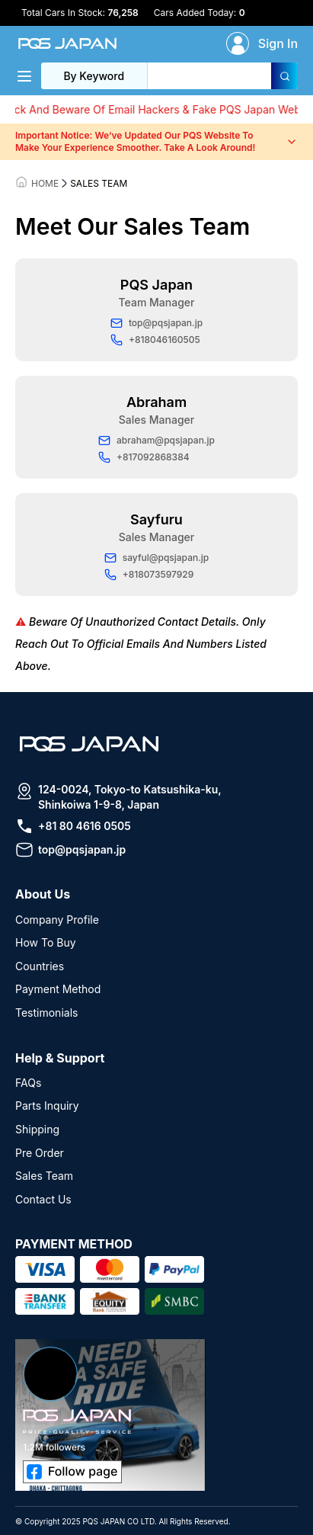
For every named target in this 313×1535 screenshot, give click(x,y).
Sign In (278, 43)
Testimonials (46, 1012)
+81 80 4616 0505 (84, 825)
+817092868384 (144, 457)
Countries (39, 966)
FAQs (28, 1082)
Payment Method (58, 988)
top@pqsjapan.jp (156, 323)
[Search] (284, 75)
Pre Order (39, 1152)
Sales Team (44, 1175)
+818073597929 (149, 575)
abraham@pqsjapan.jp (156, 440)
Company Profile (57, 919)
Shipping (37, 1129)
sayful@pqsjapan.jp (156, 558)
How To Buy (45, 942)
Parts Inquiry (47, 1105)
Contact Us (43, 1199)
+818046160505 (155, 340)
